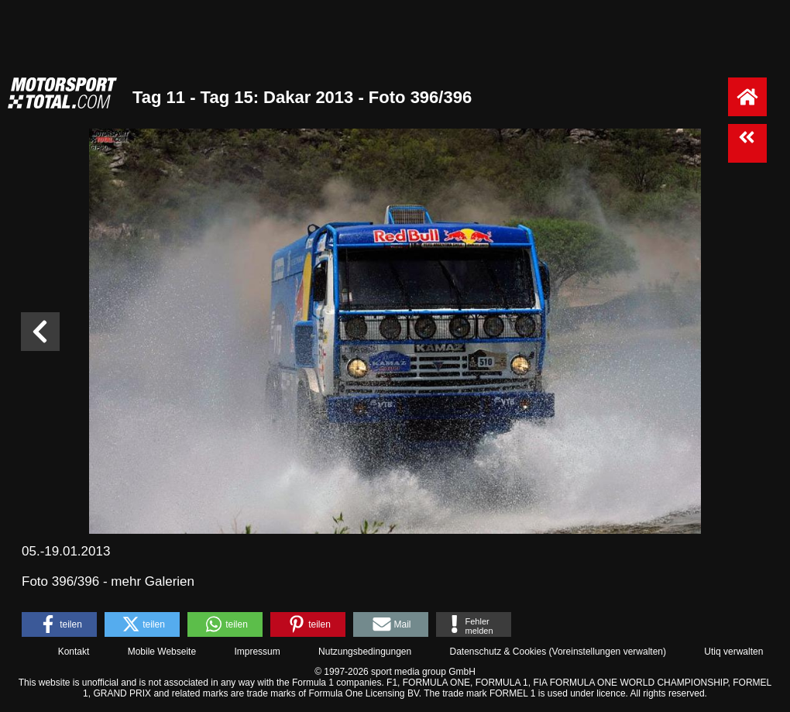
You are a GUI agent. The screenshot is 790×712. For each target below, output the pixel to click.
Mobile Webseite (162, 651)
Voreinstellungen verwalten (607, 651)
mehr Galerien (152, 581)
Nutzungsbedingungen (364, 651)
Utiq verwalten (733, 651)
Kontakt (74, 651)
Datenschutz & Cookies (497, 651)
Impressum (257, 651)
